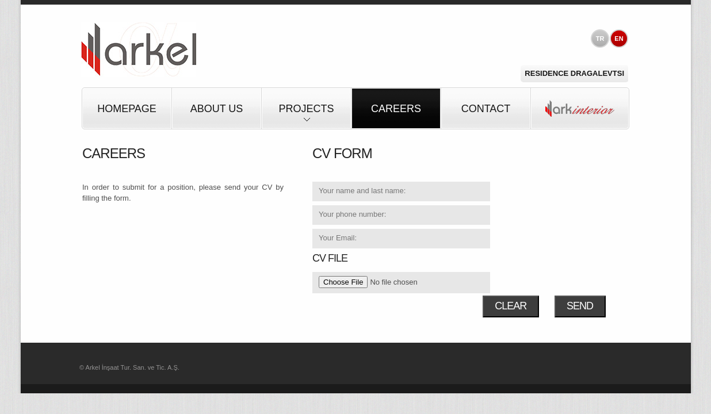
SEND (580, 306)
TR (600, 38)
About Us (216, 108)
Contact (486, 108)
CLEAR (510, 306)
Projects (306, 116)
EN (618, 38)
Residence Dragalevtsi (574, 73)
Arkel (138, 49)
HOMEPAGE (126, 108)
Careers (396, 108)
